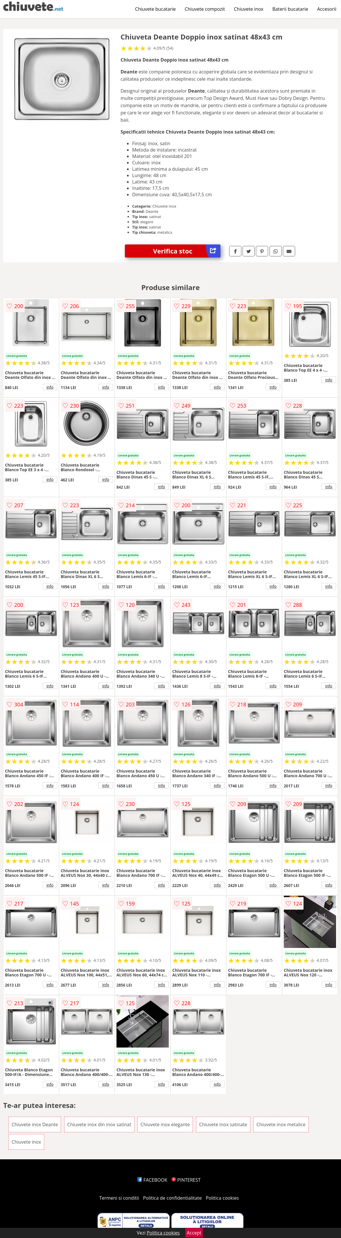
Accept (194, 1233)
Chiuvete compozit (205, 9)
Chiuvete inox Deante (35, 1124)
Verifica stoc (186, 251)
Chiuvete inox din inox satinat (99, 1124)
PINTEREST (185, 1180)
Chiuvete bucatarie (155, 9)
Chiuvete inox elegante (165, 1124)
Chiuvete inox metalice (281, 1124)
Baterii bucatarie (290, 9)
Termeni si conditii (119, 1198)
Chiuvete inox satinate (223, 1124)
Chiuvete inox (248, 9)
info (49, 387)
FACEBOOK (152, 1180)
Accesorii (326, 9)
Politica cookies (222, 1198)
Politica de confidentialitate (172, 1198)
